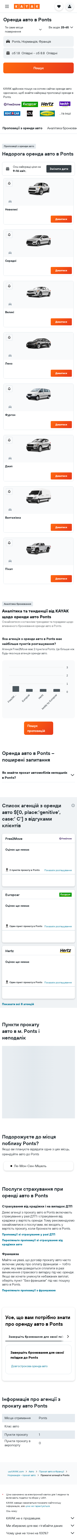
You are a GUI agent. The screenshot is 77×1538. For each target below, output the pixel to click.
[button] (6, 6)
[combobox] (23, 29)
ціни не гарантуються (37, 1506)
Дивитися (61, 219)
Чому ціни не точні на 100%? (40, 1533)
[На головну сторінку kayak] (27, 6)
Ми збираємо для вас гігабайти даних (40, 1525)
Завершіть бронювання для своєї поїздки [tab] (39, 1337)
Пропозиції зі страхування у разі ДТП (28, 1234)
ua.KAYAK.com (16, 1471)
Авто (31, 1471)
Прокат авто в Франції (51, 1471)
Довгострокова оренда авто (29, 1366)
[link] (38, 728)
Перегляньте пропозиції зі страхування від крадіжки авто (32, 1242)
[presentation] (73, 805)
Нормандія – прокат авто (22, 1475)
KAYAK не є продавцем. (40, 1518)
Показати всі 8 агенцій (18, 1004)
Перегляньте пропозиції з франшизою (29, 1290)
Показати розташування (58, 870)
